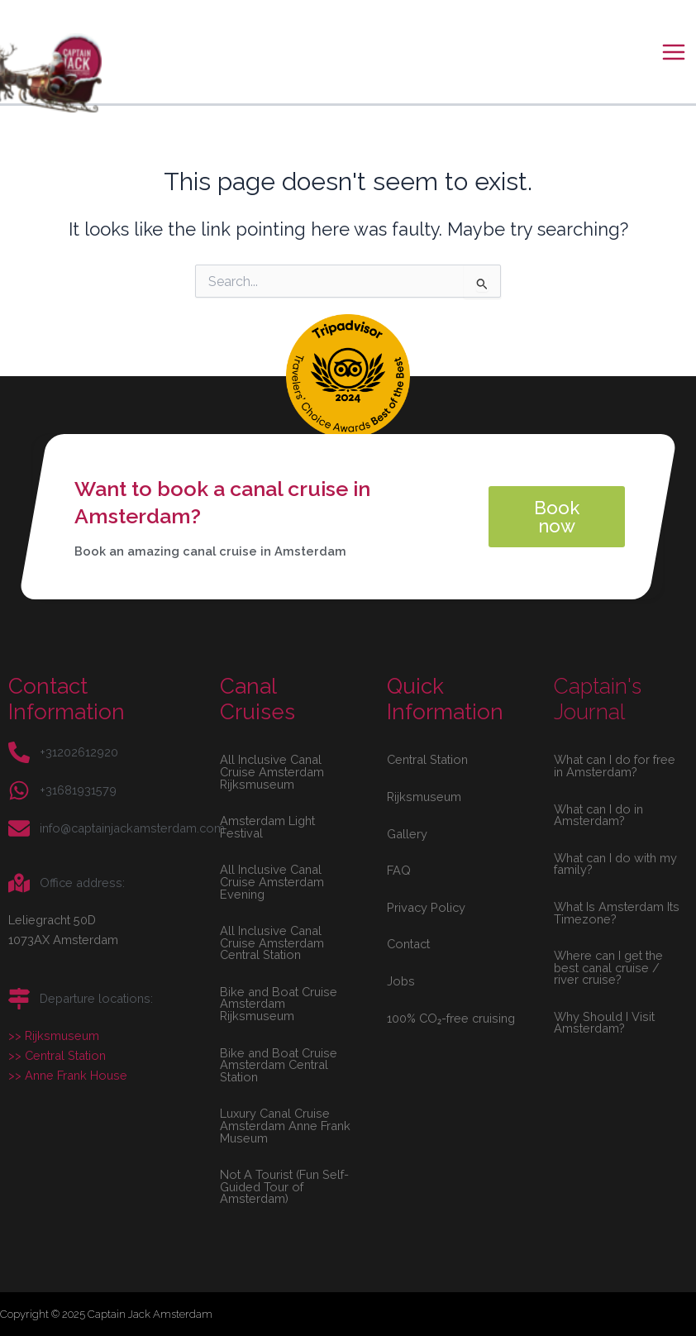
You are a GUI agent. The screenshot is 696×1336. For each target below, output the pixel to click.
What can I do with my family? (615, 864)
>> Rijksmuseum (53, 1035)
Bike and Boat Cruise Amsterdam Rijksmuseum (278, 1004)
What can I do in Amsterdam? (598, 815)
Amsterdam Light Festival (267, 827)
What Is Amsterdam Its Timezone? (616, 912)
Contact (408, 944)
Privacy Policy (426, 907)
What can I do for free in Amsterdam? (614, 765)
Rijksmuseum (424, 797)
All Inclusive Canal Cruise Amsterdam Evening (272, 881)
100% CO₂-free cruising (451, 1018)
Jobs (401, 981)
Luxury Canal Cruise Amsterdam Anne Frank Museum (285, 1125)
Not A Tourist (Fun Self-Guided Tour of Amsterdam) (284, 1186)
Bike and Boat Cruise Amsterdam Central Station (278, 1065)
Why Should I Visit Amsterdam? (604, 1022)
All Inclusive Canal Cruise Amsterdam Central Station (272, 942)
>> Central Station (57, 1055)
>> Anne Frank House (67, 1075)
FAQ (399, 870)
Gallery (407, 834)
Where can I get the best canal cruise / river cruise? (608, 967)
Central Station (427, 759)
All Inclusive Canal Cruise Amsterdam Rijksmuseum (272, 771)
